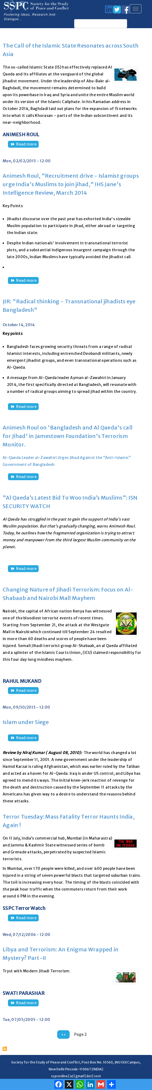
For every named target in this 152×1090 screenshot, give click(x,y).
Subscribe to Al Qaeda (5, 1049)
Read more (27, 145)
